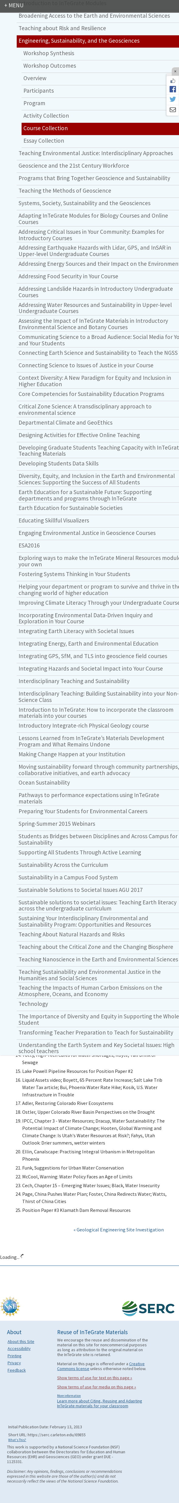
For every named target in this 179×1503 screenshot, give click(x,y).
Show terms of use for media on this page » (96, 1387)
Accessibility (19, 1348)
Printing (15, 1356)
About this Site (21, 1341)
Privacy (14, 1363)
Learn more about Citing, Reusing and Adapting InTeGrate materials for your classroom (99, 1403)
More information (69, 1396)
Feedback (17, 1370)
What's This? (17, 1440)
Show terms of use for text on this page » (94, 1377)
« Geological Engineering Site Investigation (119, 1230)
